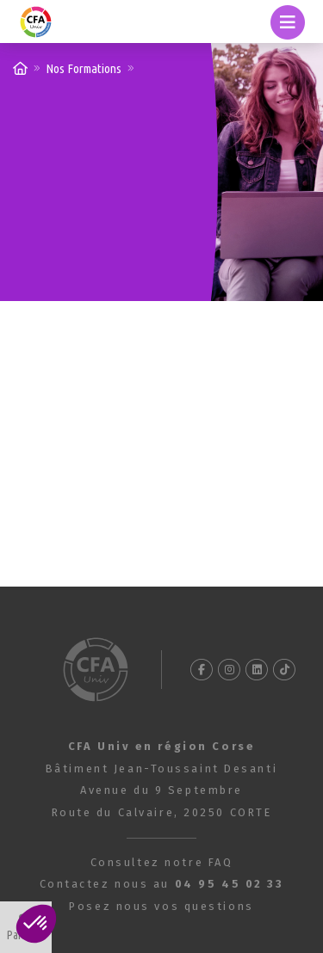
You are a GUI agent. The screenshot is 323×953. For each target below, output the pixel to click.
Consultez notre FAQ (161, 862)
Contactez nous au (162, 883)
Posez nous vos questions (161, 906)
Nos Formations (83, 68)
